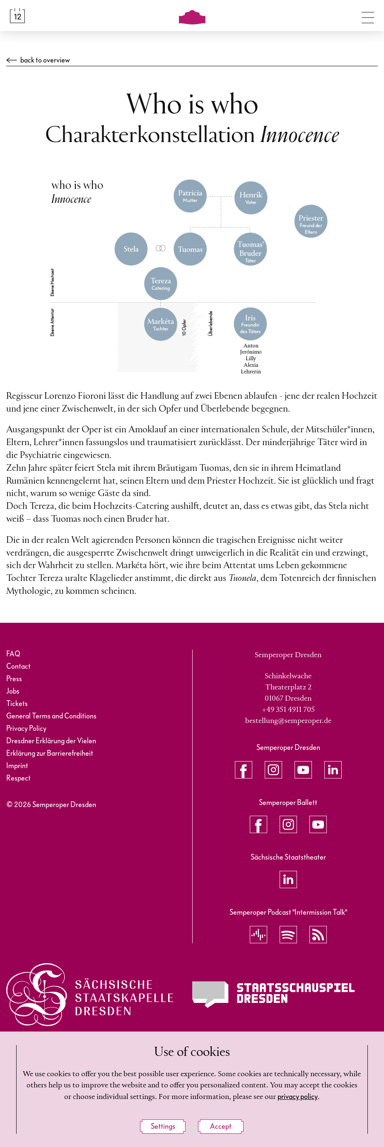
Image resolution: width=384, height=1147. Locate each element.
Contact (18, 666)
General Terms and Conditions (51, 716)
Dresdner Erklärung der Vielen (51, 741)
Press (14, 679)
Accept (221, 1126)
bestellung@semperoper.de (288, 721)
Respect (18, 778)
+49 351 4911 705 (288, 709)
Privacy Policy (26, 729)
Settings (163, 1126)
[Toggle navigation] (368, 16)
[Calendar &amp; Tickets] (17, 15)
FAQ (13, 654)
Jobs (12, 691)
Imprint (17, 766)
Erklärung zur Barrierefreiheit (49, 753)
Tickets (17, 704)
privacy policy (298, 1097)
